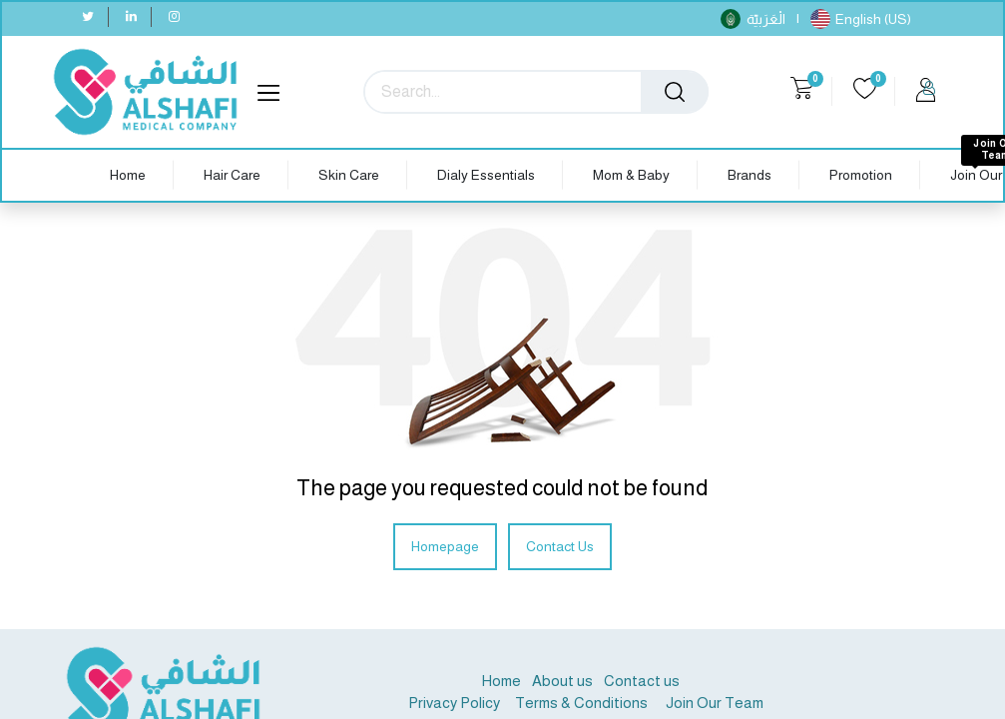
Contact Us (560, 546)
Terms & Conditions (580, 702)
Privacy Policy (454, 702)
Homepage (445, 546)
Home (501, 680)
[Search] (675, 92)
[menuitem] (128, 175)
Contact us (642, 680)
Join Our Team (714, 702)
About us (562, 680)
